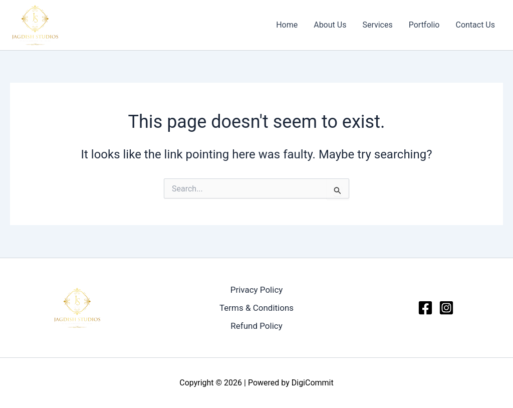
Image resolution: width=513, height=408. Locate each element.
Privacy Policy (256, 290)
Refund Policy (256, 326)
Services (377, 25)
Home (287, 25)
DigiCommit (313, 382)
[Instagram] (446, 307)
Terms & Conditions (256, 308)
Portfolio (424, 25)
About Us (330, 25)
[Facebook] (425, 307)
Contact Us (475, 25)
